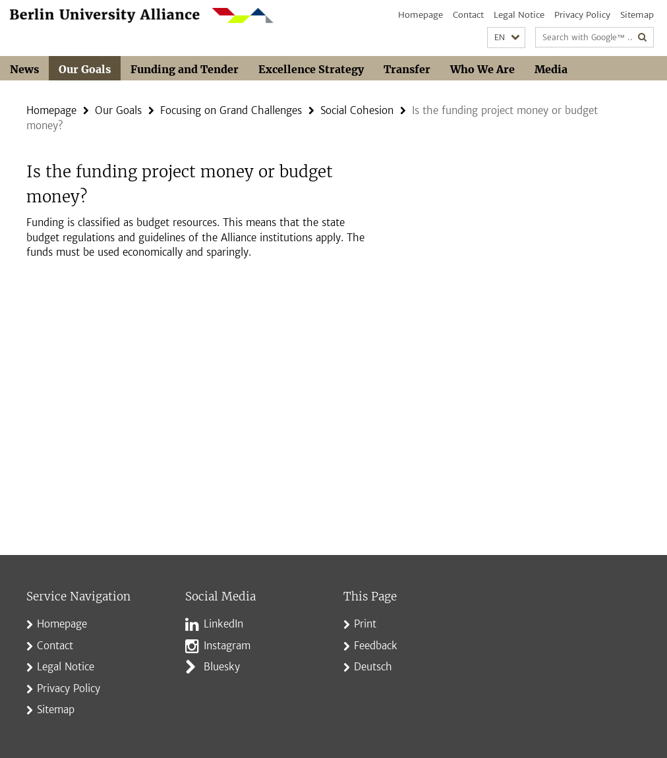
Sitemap (637, 14)
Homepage (420, 14)
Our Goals (85, 69)
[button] (506, 38)
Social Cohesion (356, 110)
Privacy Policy (582, 14)
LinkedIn (223, 624)
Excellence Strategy (311, 69)
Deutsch (373, 666)
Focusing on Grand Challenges (231, 110)
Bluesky (222, 666)
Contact (468, 14)
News (24, 69)
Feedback (375, 645)
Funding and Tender (184, 69)
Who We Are (482, 69)
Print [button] (365, 624)
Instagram (227, 645)
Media (551, 69)
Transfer (407, 69)
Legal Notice (519, 14)
